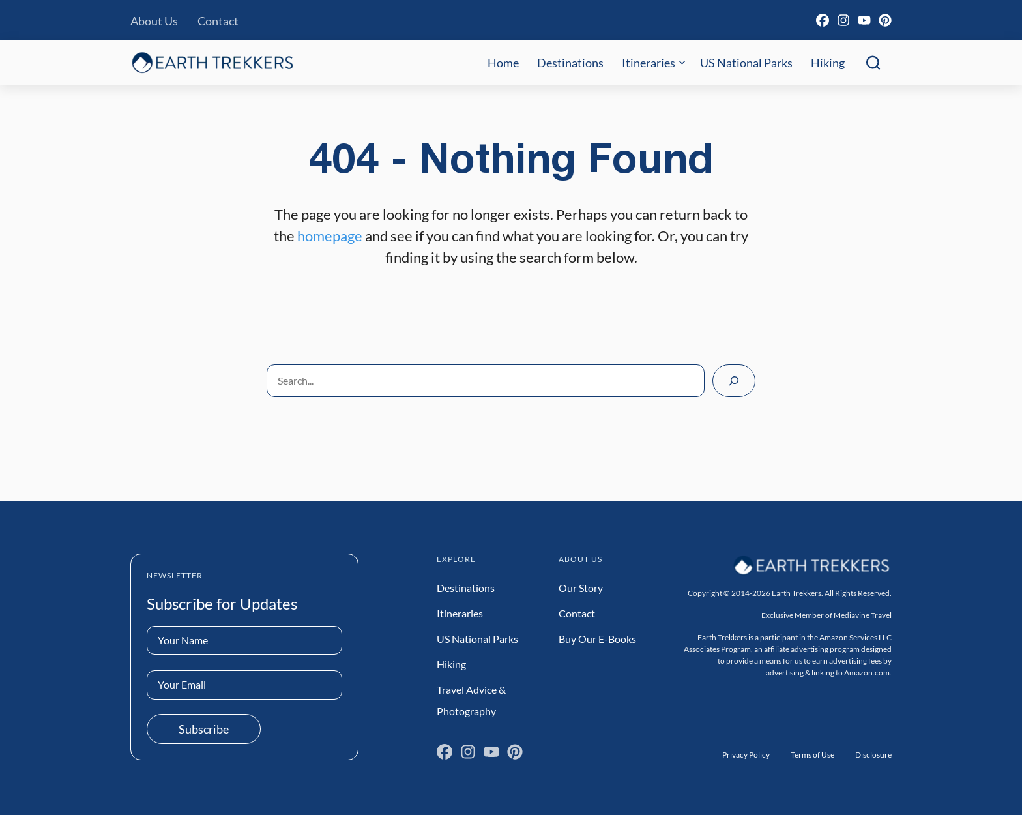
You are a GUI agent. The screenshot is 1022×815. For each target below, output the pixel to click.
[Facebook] (822, 20)
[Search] (733, 380)
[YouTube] (864, 20)
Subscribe (204, 729)
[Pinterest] (885, 20)
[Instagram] (843, 20)
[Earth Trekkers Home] (212, 62)
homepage (329, 235)
